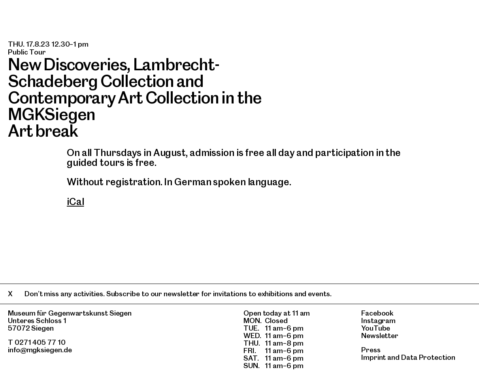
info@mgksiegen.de (40, 350)
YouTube (375, 328)
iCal (75, 201)
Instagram (378, 320)
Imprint (373, 357)
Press (371, 350)
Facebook (377, 313)
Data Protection (428, 357)
